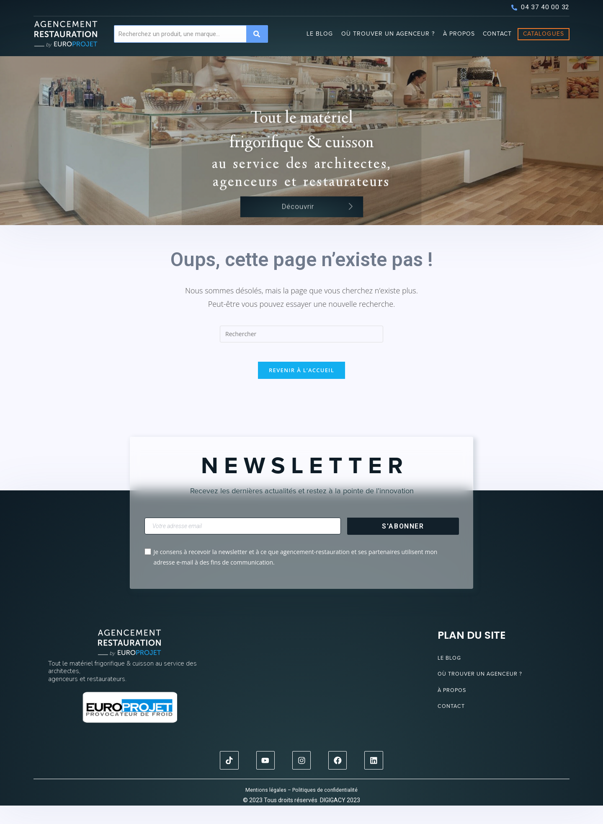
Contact (497, 33)
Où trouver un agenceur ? (388, 33)
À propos (459, 33)
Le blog (320, 33)
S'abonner (403, 545)
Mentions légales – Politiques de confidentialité (301, 808)
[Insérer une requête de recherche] (301, 347)
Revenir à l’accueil (301, 389)
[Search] (257, 34)
